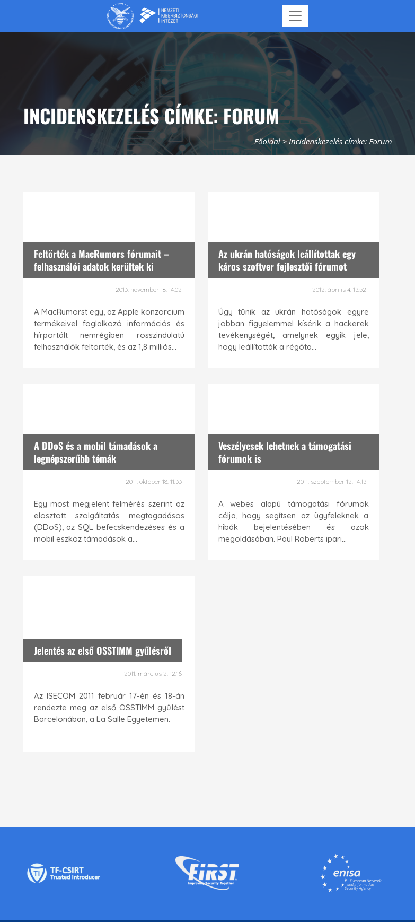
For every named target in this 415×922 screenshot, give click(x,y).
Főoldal (267, 141)
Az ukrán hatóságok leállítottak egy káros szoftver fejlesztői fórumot (287, 260)
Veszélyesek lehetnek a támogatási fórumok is (284, 452)
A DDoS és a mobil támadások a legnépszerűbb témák (95, 452)
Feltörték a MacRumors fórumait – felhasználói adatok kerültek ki (101, 260)
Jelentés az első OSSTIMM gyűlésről (102, 650)
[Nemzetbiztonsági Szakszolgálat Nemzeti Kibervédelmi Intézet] (152, 16)
